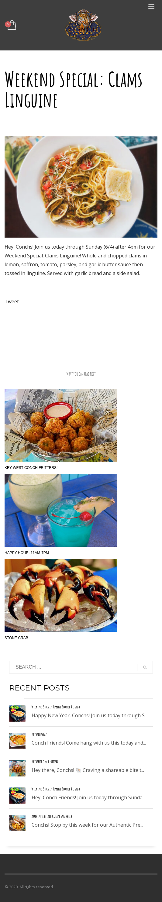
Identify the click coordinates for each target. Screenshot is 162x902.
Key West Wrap (39, 734)
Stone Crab (16, 638)
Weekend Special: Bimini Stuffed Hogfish (56, 706)
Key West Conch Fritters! (31, 468)
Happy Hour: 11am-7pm (27, 553)
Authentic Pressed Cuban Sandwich (52, 816)
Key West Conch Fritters (45, 761)
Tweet (12, 301)
